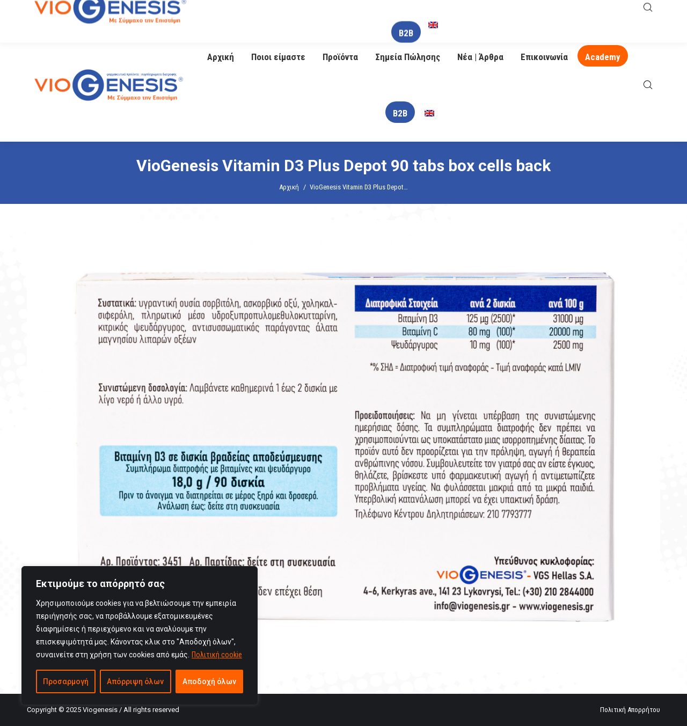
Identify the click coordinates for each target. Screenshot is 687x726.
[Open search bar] (648, 85)
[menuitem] (429, 113)
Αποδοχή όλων (209, 681)
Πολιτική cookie (217, 654)
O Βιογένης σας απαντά (440, 14)
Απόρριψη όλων (135, 681)
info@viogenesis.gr (312, 15)
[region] (139, 635)
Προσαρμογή (66, 681)
